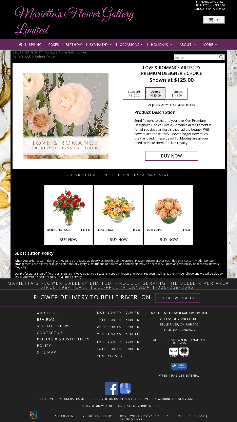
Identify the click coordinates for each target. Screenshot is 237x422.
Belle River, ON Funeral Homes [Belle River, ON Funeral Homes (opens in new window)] (63, 399)
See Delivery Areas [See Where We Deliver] (177, 298)
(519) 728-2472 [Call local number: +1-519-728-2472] (215, 9)
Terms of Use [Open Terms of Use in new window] (131, 418)
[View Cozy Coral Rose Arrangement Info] (168, 206)
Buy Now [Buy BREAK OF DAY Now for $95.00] (119, 239)
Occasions (132, 44)
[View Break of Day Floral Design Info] (118, 206)
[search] (221, 57)
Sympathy (101, 44)
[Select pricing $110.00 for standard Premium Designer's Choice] (134, 94)
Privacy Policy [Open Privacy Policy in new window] (155, 416)
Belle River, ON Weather (96, 406)
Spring (35, 44)
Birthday (74, 44)
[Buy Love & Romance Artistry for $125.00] (171, 156)
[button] (214, 20)
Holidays (162, 44)
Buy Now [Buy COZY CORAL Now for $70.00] (169, 239)
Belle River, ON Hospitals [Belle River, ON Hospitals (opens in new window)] (110, 399)
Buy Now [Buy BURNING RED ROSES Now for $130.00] (68, 239)
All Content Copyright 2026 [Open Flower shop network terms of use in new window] (78, 416)
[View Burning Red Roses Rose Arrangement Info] (68, 206)
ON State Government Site (139, 406)
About (188, 44)
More (210, 44)
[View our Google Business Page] (125, 394)
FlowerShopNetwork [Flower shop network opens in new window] (121, 416)
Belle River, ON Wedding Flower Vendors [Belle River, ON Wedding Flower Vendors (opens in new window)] (166, 399)
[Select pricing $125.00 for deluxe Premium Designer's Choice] (155, 94)
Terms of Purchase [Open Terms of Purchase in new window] (188, 416)
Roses (53, 44)
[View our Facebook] (111, 394)
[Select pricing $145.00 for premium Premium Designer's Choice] (176, 94)
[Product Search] (195, 57)
